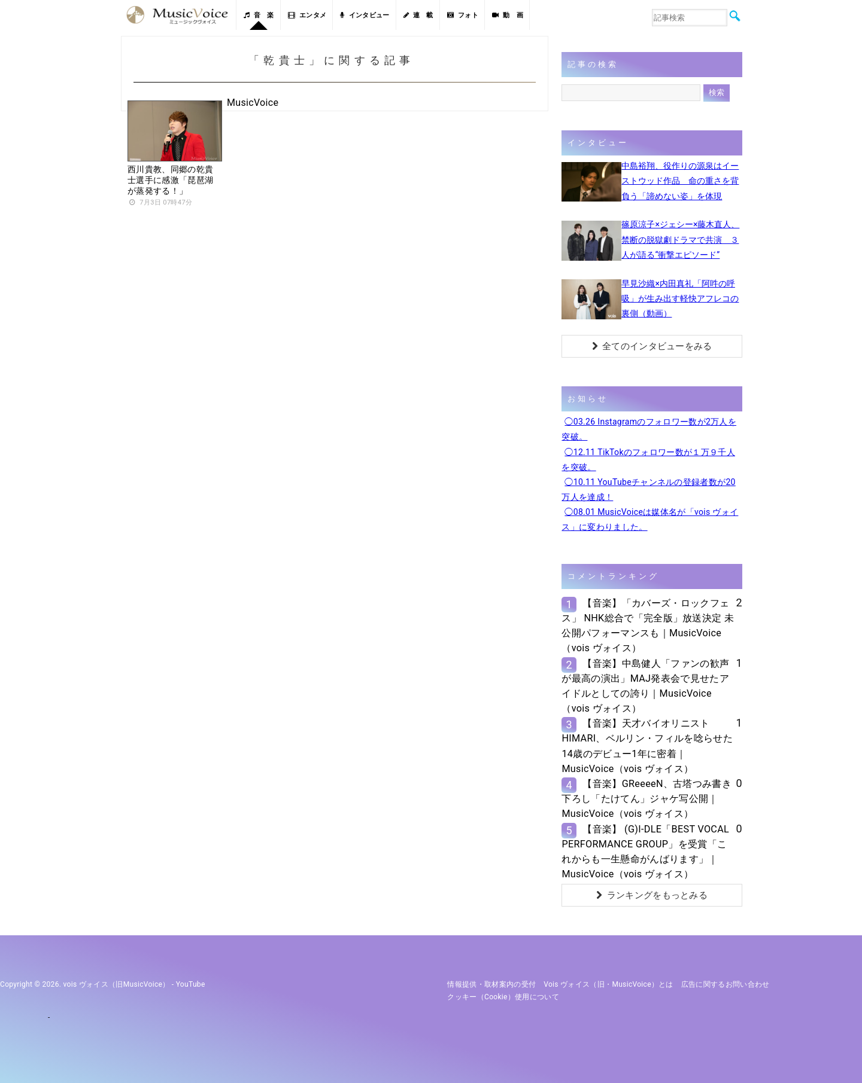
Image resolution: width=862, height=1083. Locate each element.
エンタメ (307, 15)
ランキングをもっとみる (652, 895)
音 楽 (259, 15)
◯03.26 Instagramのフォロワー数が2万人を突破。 (648, 429)
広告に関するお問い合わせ (725, 984)
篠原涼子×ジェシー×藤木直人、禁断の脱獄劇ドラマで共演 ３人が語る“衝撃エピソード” (680, 239)
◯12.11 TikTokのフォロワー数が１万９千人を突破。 (648, 459)
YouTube (190, 984)
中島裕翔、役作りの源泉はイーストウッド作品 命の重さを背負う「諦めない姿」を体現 (680, 180)
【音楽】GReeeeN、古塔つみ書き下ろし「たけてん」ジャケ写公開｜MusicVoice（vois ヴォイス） (646, 798)
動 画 (507, 15)
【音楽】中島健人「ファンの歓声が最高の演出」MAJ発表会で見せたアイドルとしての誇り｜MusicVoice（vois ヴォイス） (645, 686)
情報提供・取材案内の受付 (491, 984)
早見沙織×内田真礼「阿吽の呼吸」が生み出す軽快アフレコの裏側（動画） (680, 298)
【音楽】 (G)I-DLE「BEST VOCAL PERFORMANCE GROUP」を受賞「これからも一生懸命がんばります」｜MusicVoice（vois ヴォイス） (645, 851)
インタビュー (364, 15)
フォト (462, 15)
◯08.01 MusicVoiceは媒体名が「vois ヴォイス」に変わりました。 (649, 519)
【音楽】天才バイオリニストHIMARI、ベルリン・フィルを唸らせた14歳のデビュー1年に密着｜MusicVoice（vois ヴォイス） (647, 746)
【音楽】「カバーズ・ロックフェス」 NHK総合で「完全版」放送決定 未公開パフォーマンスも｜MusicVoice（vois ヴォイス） (647, 625)
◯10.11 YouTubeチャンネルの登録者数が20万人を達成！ (648, 489)
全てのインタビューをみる (652, 346)
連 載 (418, 15)
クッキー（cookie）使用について (503, 997)
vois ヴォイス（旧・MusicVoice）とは (608, 984)
